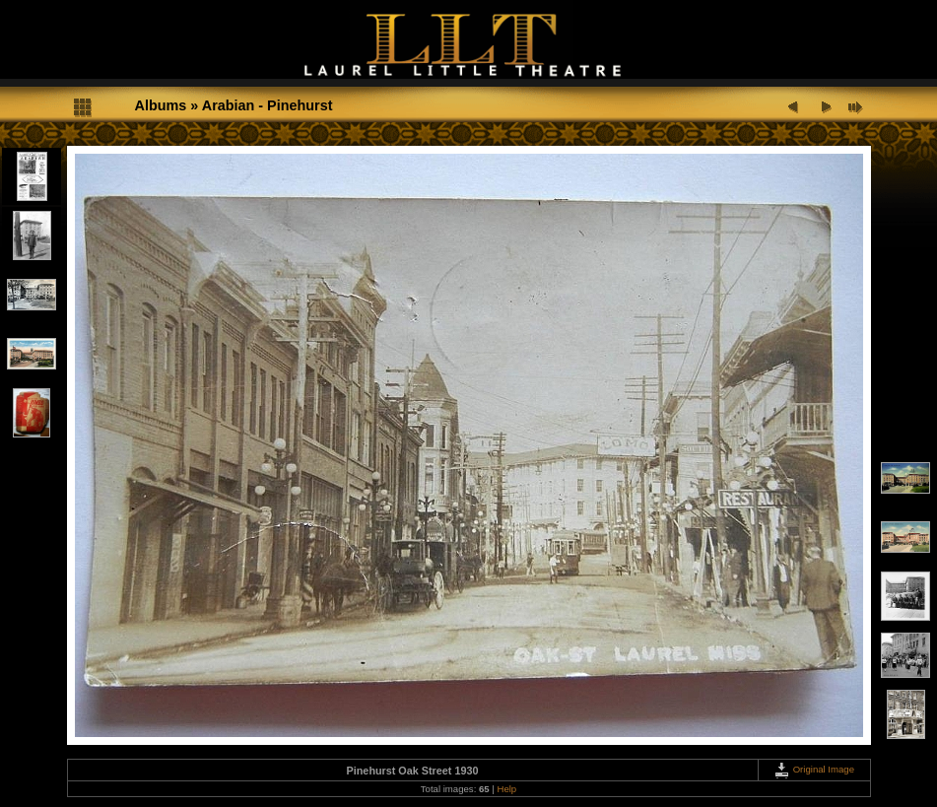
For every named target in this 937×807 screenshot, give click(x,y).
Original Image (813, 769)
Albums (161, 105)
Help (506, 788)
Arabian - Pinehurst (267, 105)
